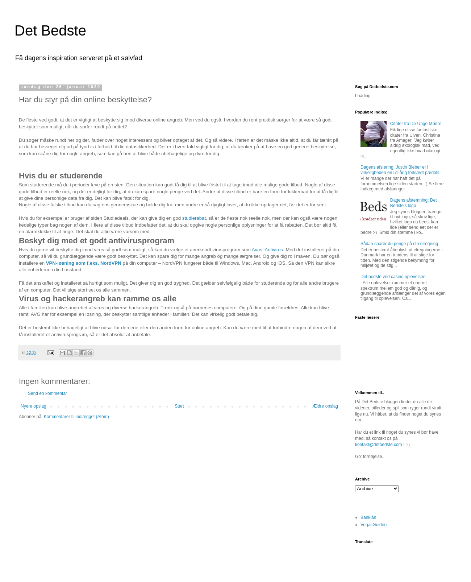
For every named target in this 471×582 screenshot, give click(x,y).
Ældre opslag (325, 406)
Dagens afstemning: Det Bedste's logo (413, 203)
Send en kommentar (47, 393)
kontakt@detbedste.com (378, 444)
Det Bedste (50, 30)
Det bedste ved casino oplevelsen (392, 276)
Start (179, 406)
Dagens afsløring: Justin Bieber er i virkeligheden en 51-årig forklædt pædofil (399, 170)
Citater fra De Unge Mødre (415, 123)
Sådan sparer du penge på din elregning (399, 243)
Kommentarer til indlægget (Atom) (76, 416)
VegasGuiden (373, 524)
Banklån (368, 517)
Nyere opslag (33, 406)
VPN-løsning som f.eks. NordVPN (83, 263)
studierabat (194, 218)
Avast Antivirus (267, 249)
